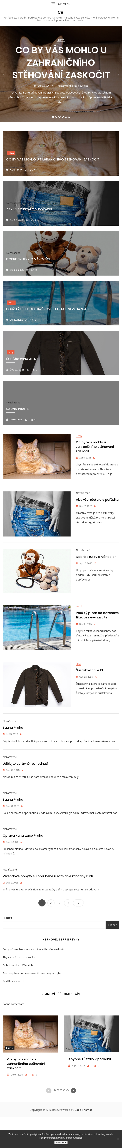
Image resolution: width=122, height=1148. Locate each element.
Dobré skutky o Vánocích (96, 561)
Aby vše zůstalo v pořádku (97, 501)
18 (68, 932)
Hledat (7, 948)
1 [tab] (53, 117)
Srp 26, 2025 (16, 270)
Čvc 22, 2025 (16, 369)
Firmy (61, 40)
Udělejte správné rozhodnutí (25, 782)
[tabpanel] (61, 74)
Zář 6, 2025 (43, 85)
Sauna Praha (13, 739)
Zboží (11, 302)
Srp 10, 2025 (16, 320)
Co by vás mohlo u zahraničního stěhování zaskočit (61, 62)
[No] (117, 1139)
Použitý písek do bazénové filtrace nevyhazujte (47, 309)
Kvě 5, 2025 (16, 419)
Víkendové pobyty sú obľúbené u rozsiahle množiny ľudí (48, 907)
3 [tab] (59, 117)
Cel (61, 12)
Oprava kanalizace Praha (23, 863)
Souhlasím (61, 1142)
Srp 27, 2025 (16, 220)
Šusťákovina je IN (89, 679)
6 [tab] (69, 117)
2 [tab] (56, 117)
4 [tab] (63, 117)
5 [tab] (66, 117)
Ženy (11, 352)
